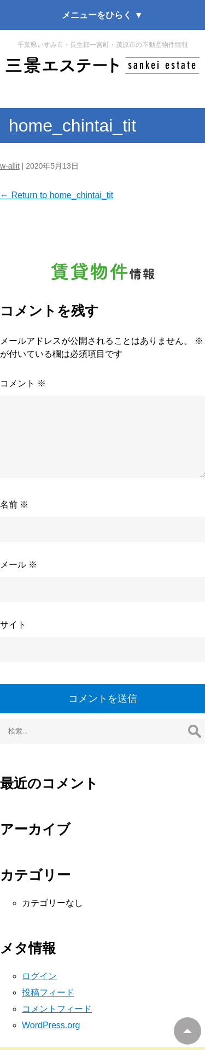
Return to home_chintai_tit (56, 195)
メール (18, 564)
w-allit (10, 166)
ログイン (39, 976)
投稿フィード (48, 992)
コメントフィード (57, 1008)
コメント (23, 383)
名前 (14, 504)
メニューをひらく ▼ (102, 15)
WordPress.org (51, 1025)
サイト (13, 624)
